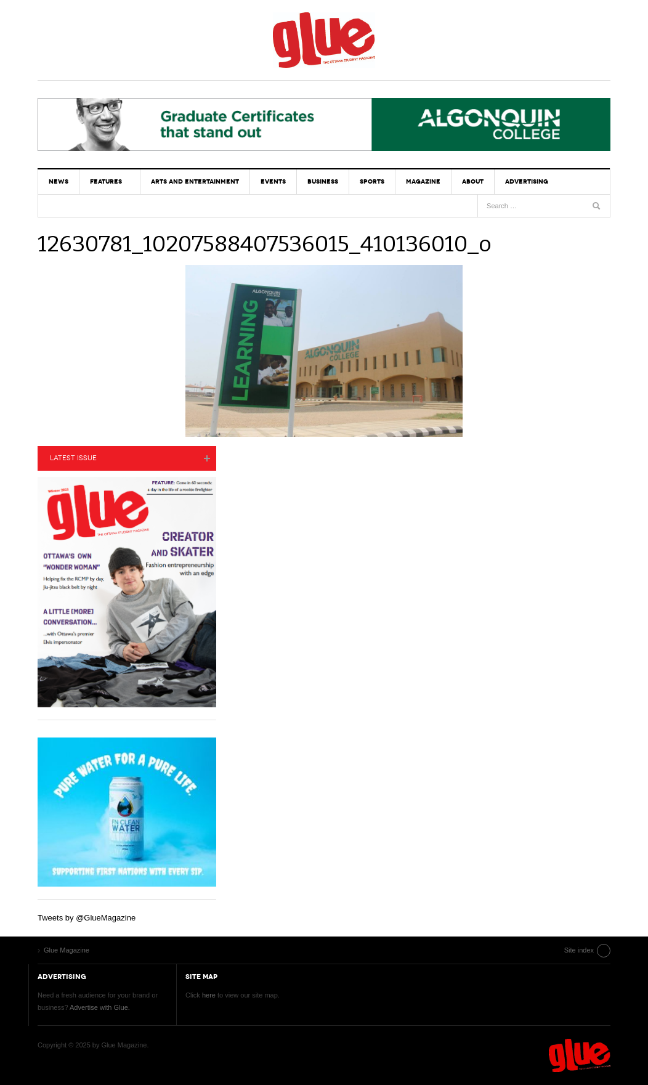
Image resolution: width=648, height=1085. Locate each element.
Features (106, 181)
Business (322, 181)
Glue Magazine (324, 40)
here (209, 995)
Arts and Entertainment (195, 181)
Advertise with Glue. (100, 1007)
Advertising (526, 181)
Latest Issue (73, 458)
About (473, 181)
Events (273, 181)
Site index (579, 950)
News (58, 181)
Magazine (423, 181)
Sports (372, 181)
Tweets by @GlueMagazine (87, 917)
